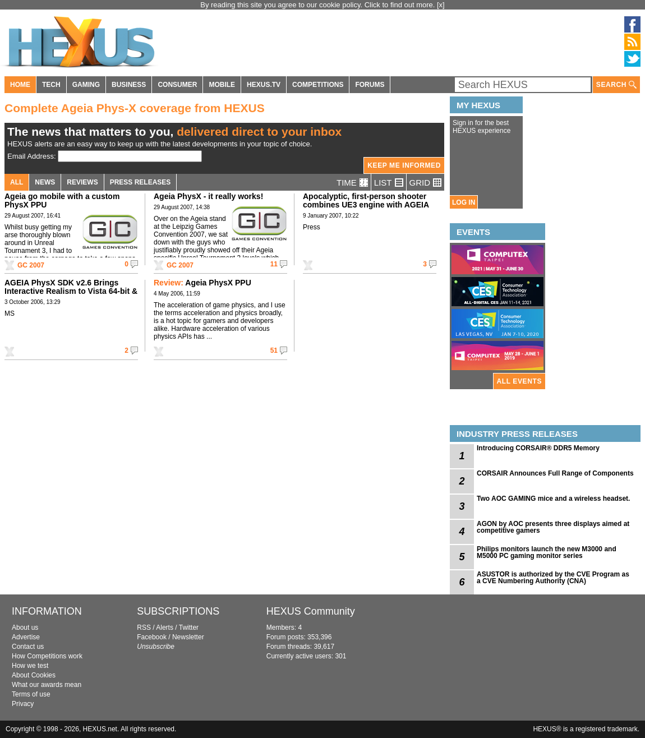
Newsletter (188, 637)
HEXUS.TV (263, 85)
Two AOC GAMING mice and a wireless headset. (553, 498)
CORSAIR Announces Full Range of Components (555, 473)
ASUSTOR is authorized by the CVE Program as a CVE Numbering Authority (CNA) (553, 577)
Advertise (26, 637)
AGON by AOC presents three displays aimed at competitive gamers (553, 527)
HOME (20, 85)
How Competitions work (47, 656)
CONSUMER (177, 85)
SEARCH (616, 85)
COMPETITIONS (317, 85)
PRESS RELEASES (140, 182)
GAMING (86, 85)
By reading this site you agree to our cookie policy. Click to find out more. (318, 5)
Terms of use (31, 694)
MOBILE (222, 85)
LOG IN (463, 202)
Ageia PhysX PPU (202, 282)
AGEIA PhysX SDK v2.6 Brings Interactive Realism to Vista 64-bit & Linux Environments (70, 291)
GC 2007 (30, 265)
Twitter (189, 627)
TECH (51, 85)
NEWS (45, 182)
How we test (30, 666)
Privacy (23, 704)
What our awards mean (46, 685)
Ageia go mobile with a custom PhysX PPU (61, 200)
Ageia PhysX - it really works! (208, 196)
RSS (144, 627)
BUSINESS (129, 85)
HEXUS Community (310, 611)
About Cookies (34, 675)
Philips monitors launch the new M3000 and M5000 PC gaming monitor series (546, 552)
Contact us (28, 647)
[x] (441, 5)
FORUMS (369, 85)
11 (274, 264)
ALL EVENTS (519, 381)
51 (274, 350)
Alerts (164, 627)
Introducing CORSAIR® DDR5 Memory (538, 448)
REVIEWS (82, 182)
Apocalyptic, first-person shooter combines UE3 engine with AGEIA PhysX (366, 205)
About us (25, 627)
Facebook (152, 637)
